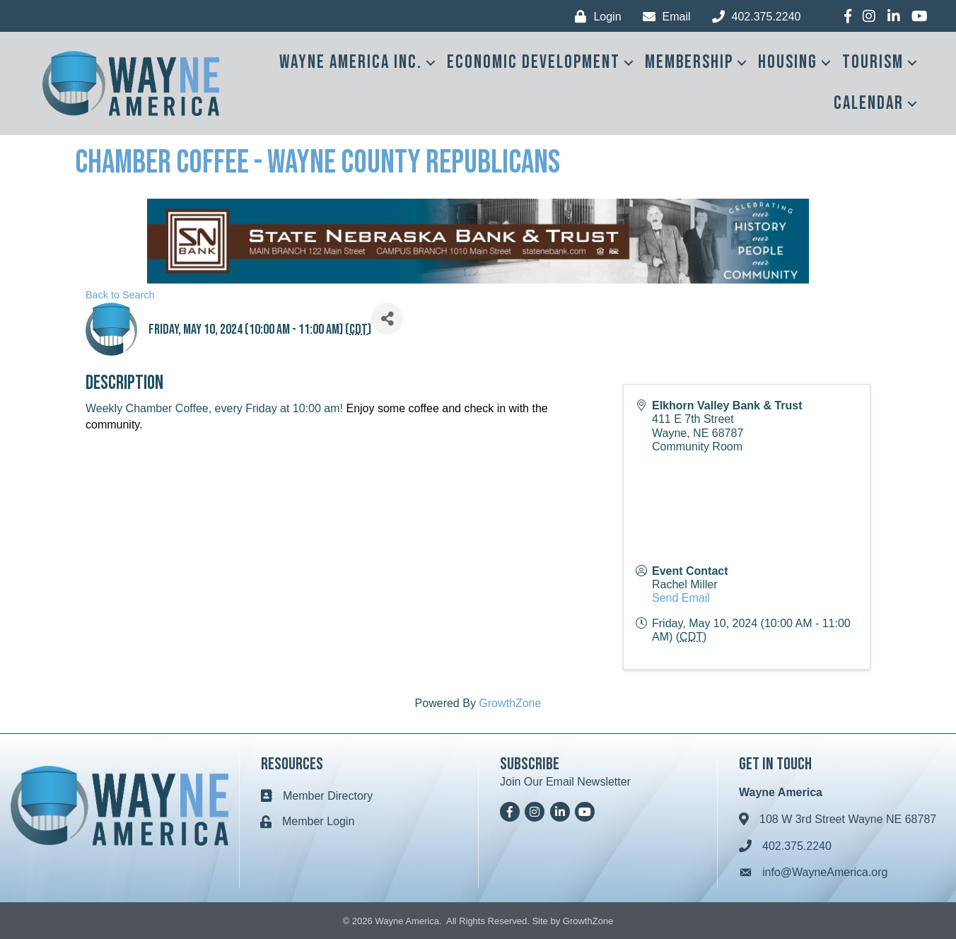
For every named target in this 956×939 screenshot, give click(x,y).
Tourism (873, 63)
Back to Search (120, 295)
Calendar (869, 104)
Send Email (681, 598)
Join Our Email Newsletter (565, 782)
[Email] (663, 16)
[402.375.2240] (753, 16)
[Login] (594, 16)
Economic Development (533, 63)
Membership (689, 63)
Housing (787, 63)
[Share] (387, 318)
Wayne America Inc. (350, 63)
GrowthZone (510, 703)
